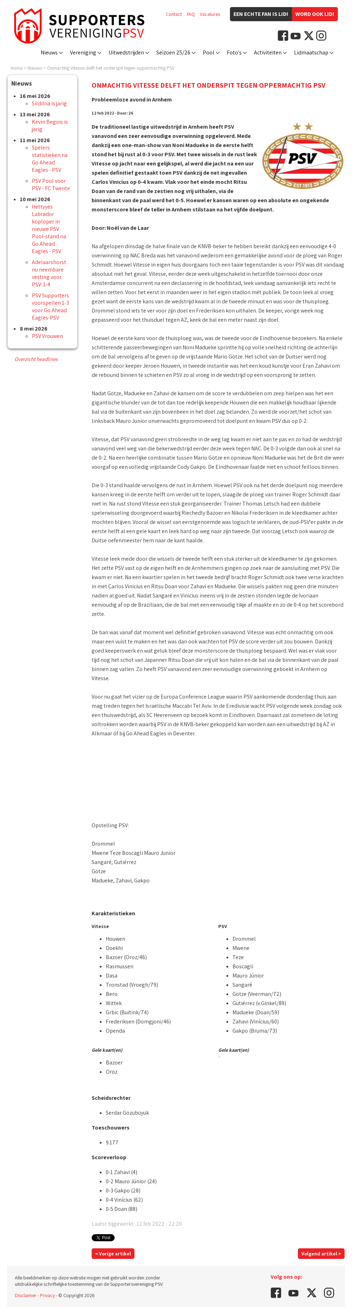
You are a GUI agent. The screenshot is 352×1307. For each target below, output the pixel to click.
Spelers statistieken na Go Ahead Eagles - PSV (50, 159)
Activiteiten (268, 52)
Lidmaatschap (311, 52)
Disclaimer (25, 1295)
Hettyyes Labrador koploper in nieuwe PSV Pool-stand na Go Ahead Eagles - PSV (49, 229)
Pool (208, 52)
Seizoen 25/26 (173, 52)
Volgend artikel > (321, 1253)
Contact (174, 14)
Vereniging (83, 52)
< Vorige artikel (113, 1253)
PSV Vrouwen (47, 336)
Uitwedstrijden (126, 52)
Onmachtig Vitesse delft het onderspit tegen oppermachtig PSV (110, 68)
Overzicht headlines (36, 359)
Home (17, 68)
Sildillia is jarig (49, 103)
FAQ (191, 14)
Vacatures (210, 14)
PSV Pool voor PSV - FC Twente (51, 184)
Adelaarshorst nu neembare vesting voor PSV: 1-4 (49, 273)
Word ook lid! (314, 14)
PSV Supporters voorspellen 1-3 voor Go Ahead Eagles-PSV (50, 306)
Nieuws (49, 52)
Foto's (234, 52)
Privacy (47, 1295)
